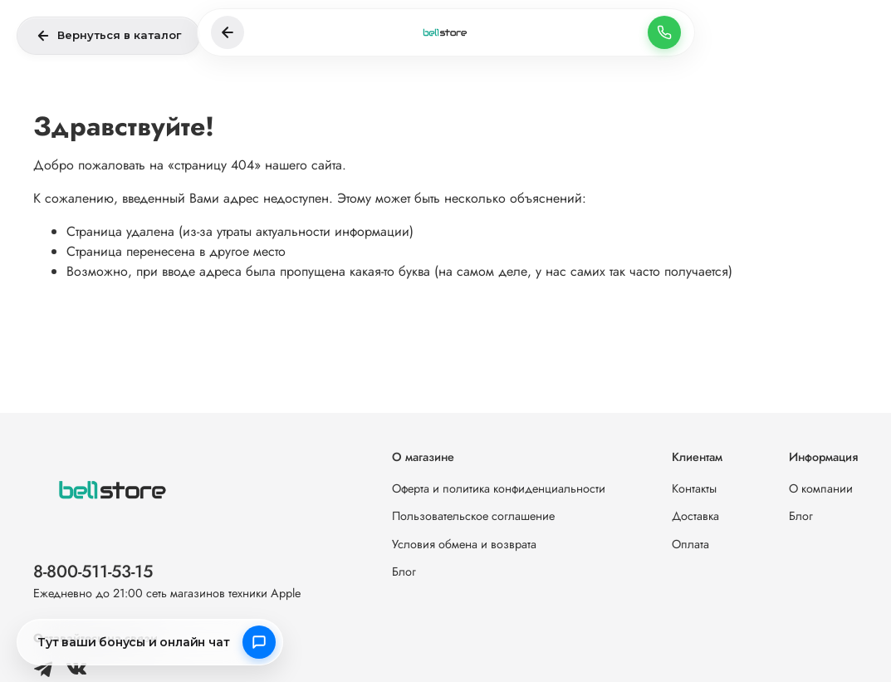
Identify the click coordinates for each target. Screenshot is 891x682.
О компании (821, 488)
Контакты (694, 488)
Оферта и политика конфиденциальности (498, 488)
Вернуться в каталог (108, 35)
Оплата (690, 544)
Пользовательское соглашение (473, 516)
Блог (404, 571)
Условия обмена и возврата (464, 544)
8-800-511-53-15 (93, 571)
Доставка (695, 516)
